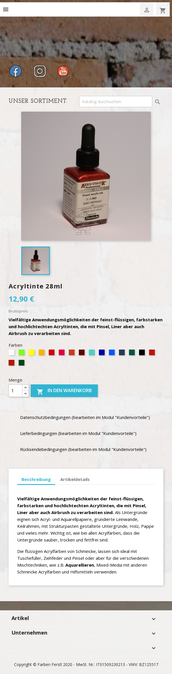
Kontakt (21, 58)
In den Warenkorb (64, 391)
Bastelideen (27, 35)
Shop (16, 24)
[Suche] (115, 101)
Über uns (22, 47)
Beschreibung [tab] (36, 479)
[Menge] (15, 390)
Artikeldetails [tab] (75, 479)
